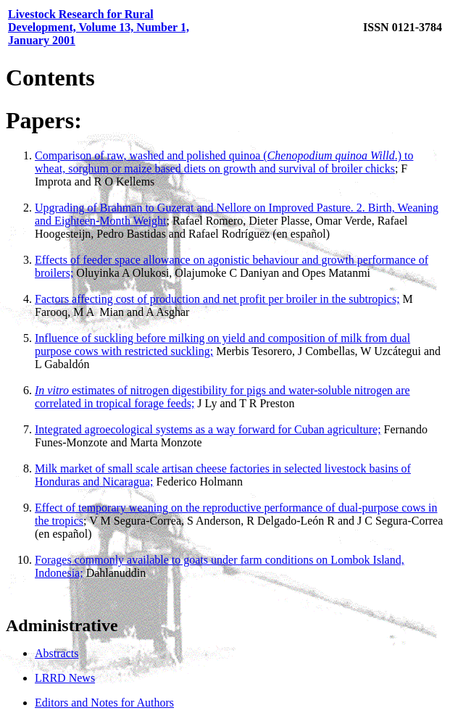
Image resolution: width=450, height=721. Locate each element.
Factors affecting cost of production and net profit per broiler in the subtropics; (217, 299)
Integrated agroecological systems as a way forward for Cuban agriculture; (208, 429)
